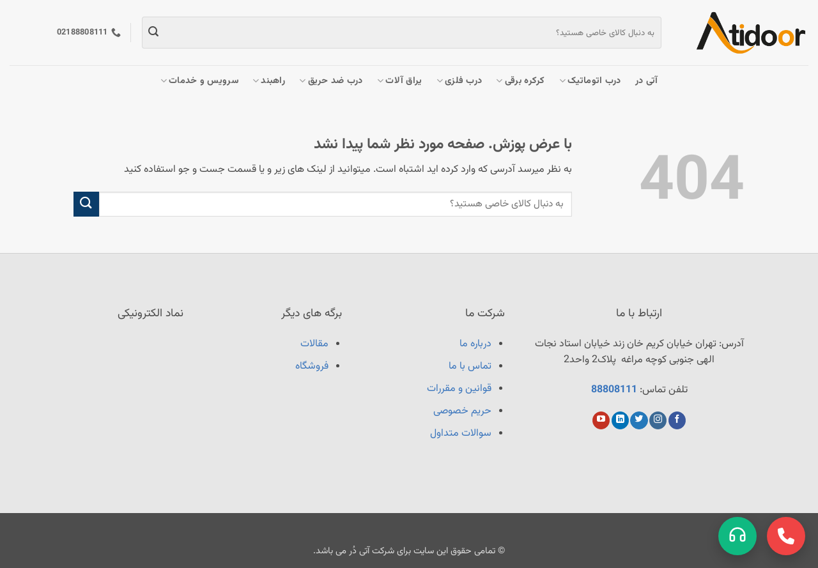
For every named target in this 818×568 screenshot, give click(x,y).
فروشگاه (311, 366)
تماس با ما (470, 366)
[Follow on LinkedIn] (620, 420)
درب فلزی (459, 80)
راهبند (268, 80)
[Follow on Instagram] (658, 420)
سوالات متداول (460, 433)
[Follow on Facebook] (677, 420)
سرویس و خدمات (199, 80)
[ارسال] (153, 32)
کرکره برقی (520, 80)
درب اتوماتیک (590, 80)
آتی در (646, 80)
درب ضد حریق (331, 80)
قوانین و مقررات (459, 389)
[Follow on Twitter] (638, 420)
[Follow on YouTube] (601, 420)
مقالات (314, 344)
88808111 (614, 390)
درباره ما (475, 344)
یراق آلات (399, 80)
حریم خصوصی (462, 411)
